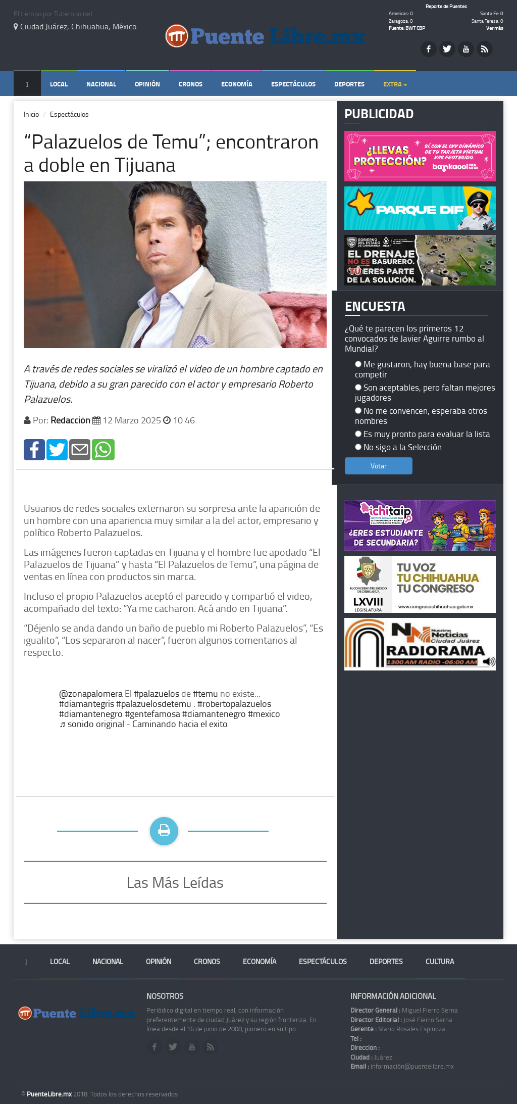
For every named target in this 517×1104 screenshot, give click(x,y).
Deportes (349, 83)
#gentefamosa (152, 713)
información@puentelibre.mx (402, 1066)
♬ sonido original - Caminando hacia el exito (143, 723)
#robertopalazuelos (234, 703)
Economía (236, 83)
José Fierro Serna (401, 1019)
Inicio (31, 114)
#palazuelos (156, 693)
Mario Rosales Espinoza (397, 1028)
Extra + (395, 83)
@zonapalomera (91, 693)
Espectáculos (293, 83)
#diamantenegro (91, 713)
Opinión (147, 83)
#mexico (264, 713)
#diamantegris (86, 703)
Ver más (494, 27)
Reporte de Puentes (446, 6)
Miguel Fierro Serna (404, 1010)
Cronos (190, 83)
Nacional (101, 83)
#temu (205, 693)
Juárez (371, 1057)
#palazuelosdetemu (153, 703)
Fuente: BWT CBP (407, 27)
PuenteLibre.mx (50, 1093)
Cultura (440, 961)
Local (59, 83)
